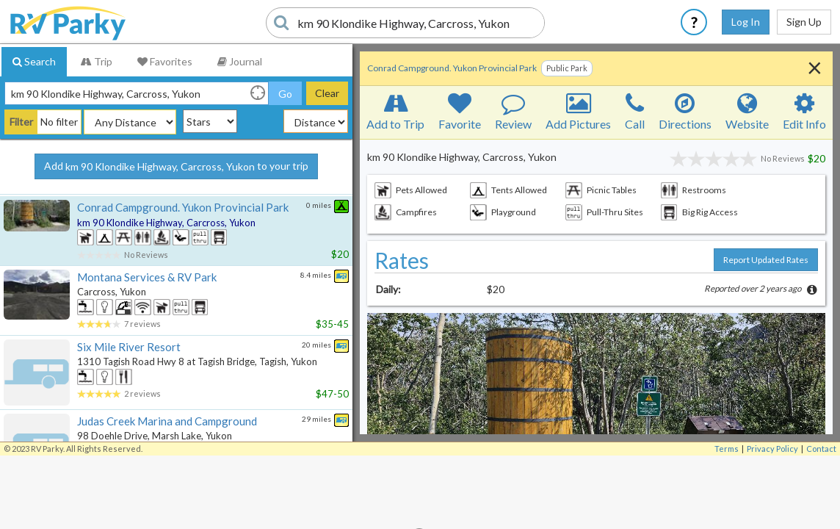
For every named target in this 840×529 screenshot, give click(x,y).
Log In (745, 21)
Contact (821, 448)
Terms (726, 448)
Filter (21, 121)
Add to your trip (176, 166)
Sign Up (804, 21)
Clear (327, 93)
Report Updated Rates (765, 259)
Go (285, 93)
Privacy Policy (772, 448)
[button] (596, 420)
